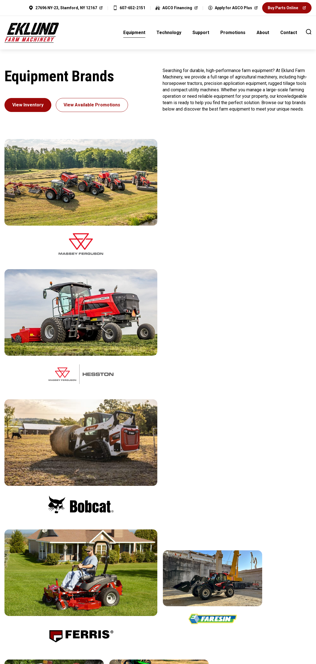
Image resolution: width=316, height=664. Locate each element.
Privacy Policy (133, 621)
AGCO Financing (177, 8)
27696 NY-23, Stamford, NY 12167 (66, 8)
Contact (288, 32)
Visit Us (262, 584)
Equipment (134, 32)
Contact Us (54, 584)
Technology (168, 32)
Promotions (232, 32)
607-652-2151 (132, 8)
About (263, 32)
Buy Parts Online (283, 8)
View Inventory (28, 105)
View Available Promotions (92, 105)
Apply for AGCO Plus (230, 8)
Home (100, 621)
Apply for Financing (158, 584)
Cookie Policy (173, 621)
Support (200, 32)
